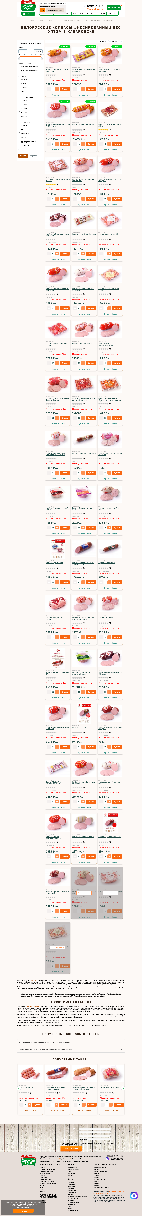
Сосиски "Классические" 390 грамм (56, 344)
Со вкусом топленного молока (77, 1196)
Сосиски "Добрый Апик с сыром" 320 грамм (84, 70)
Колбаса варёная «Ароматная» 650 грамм (57, 728)
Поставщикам (66, 1161)
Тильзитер (71, 1200)
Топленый (71, 1188)
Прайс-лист (78, 13)
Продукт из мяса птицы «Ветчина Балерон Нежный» (58, 399)
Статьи (102, 13)
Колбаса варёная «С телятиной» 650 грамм (110, 728)
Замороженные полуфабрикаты (48, 1196)
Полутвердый (72, 1192)
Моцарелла (71, 1204)
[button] (19, 1088)
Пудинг (96, 1177)
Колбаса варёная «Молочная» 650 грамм (109, 783)
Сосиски (42, 1175)
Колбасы (43, 1167)
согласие (69, 1143)
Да (43, 10)
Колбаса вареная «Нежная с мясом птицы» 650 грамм (56, 454)
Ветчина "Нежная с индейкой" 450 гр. (109, 509)
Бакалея (72, 1164)
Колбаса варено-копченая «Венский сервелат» (55, 1088)
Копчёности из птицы (47, 1181)
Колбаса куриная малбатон (82, 343)
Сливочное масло (100, 1167)
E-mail (70, 1136)
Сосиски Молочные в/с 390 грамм (108, 235)
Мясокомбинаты (45, 1161)
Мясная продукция (50, 1164)
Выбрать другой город (55, 10)
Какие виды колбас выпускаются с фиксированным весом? (71, 1049)
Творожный (71, 1186)
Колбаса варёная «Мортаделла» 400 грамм (58, 235)
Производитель (24, 63)
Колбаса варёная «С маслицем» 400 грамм (57, 289)
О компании (43, 1159)
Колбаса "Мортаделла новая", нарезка (57, 509)
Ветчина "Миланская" (106, 618)
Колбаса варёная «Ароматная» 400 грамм (109, 180)
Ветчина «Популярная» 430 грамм (56, 618)
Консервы (71, 1175)
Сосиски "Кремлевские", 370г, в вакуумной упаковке (83, 399)
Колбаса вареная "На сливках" (83, 124)
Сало (41, 1189)
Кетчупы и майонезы (74, 1169)
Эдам (69, 1206)
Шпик (41, 1187)
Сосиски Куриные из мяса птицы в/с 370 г (58, 180)
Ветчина (42, 1185)
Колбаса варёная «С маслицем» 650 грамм (83, 783)
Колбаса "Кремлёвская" (54, 563)
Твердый (70, 1194)
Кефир (96, 1183)
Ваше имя (71, 1129)
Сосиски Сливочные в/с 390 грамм (108, 289)
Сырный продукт (73, 1210)
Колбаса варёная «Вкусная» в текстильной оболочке (84, 1088)
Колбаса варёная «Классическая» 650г (53, 837)
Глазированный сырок (101, 1187)
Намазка (42, 1191)
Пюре (69, 1171)
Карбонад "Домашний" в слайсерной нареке (81, 673)
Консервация (72, 1173)
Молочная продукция (105, 1164)
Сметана (97, 1173)
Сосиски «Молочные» (26, 1087)
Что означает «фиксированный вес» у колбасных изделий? (71, 1042)
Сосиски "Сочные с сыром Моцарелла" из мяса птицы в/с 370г (109, 400)
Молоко (96, 1181)
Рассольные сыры (73, 1202)
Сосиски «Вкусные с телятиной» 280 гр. (110, 125)
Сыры (70, 1179)
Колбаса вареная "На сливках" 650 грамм (109, 70)
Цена (20, 47)
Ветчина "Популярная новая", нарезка (83, 509)
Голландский (72, 1190)
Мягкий (70, 1208)
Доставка (112, 13)
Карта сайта (56, 1161)
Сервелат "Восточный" (106, 563)
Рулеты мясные (45, 1173)
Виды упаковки (24, 122)
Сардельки (43, 1177)
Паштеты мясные (45, 1179)
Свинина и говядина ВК (47, 1169)
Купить (64, 89)
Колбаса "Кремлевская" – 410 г (109, 837)
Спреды (97, 1169)
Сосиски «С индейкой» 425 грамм (84, 234)
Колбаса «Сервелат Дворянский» (84, 453)
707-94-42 (115, 1156)
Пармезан (71, 1182)
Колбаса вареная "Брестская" (83, 837)
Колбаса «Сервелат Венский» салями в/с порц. (83, 563)
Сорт (20, 149)
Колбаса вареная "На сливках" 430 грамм (57, 70)
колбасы (34, 981)
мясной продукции (33, 1006)
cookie (31, 1204)
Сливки (96, 1185)
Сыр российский (73, 1198)
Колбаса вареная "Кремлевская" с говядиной (58, 892)
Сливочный (71, 1184)
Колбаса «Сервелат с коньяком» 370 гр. (58, 673)
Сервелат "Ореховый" (80, 727)
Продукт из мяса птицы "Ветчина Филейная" (110, 454)
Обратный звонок (95, 9)
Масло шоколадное (100, 1171)
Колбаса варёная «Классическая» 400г (106, 344)
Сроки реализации (25, 97)
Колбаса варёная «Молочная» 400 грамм (83, 289)
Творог (96, 1175)
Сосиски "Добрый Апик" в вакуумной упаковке (55, 783)
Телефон (71, 1132)
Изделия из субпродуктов (48, 1183)
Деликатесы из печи (46, 1171)
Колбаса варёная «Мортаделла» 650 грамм (110, 673)
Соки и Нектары (73, 1167)
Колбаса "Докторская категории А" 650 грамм (58, 125)
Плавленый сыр (99, 1179)
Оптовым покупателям (80, 1161)
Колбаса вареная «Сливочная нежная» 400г (83, 180)
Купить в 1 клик (58, 95)
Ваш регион (72, 1139)
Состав (21, 76)
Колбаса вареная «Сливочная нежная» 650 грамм (83, 618)
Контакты (91, 13)
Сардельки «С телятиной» (109, 1087)
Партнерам (52, 1159)
